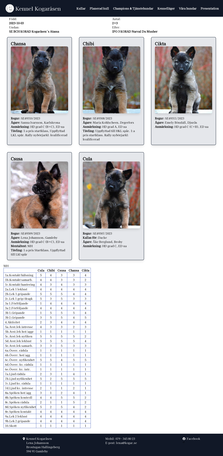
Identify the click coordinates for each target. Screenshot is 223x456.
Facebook (191, 438)
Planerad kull (99, 8)
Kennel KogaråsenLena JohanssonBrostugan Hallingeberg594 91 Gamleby (43, 444)
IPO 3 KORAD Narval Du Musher (134, 31)
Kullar (81, 8)
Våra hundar (188, 8)
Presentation (210, 8)
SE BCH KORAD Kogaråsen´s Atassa (34, 31)
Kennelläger (166, 8)
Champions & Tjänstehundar (133, 8)
